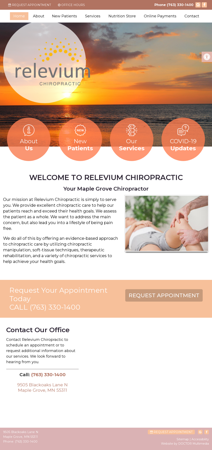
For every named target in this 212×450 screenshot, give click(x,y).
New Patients (64, 16)
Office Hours (71, 5)
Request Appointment (29, 5)
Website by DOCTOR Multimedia (185, 443)
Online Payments (160, 16)
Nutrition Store (122, 16)
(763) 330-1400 (180, 5)
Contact (191, 16)
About (38, 16)
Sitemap (183, 439)
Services (92, 16)
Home (19, 16)
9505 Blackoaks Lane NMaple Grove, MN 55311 (42, 387)
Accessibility (200, 439)
